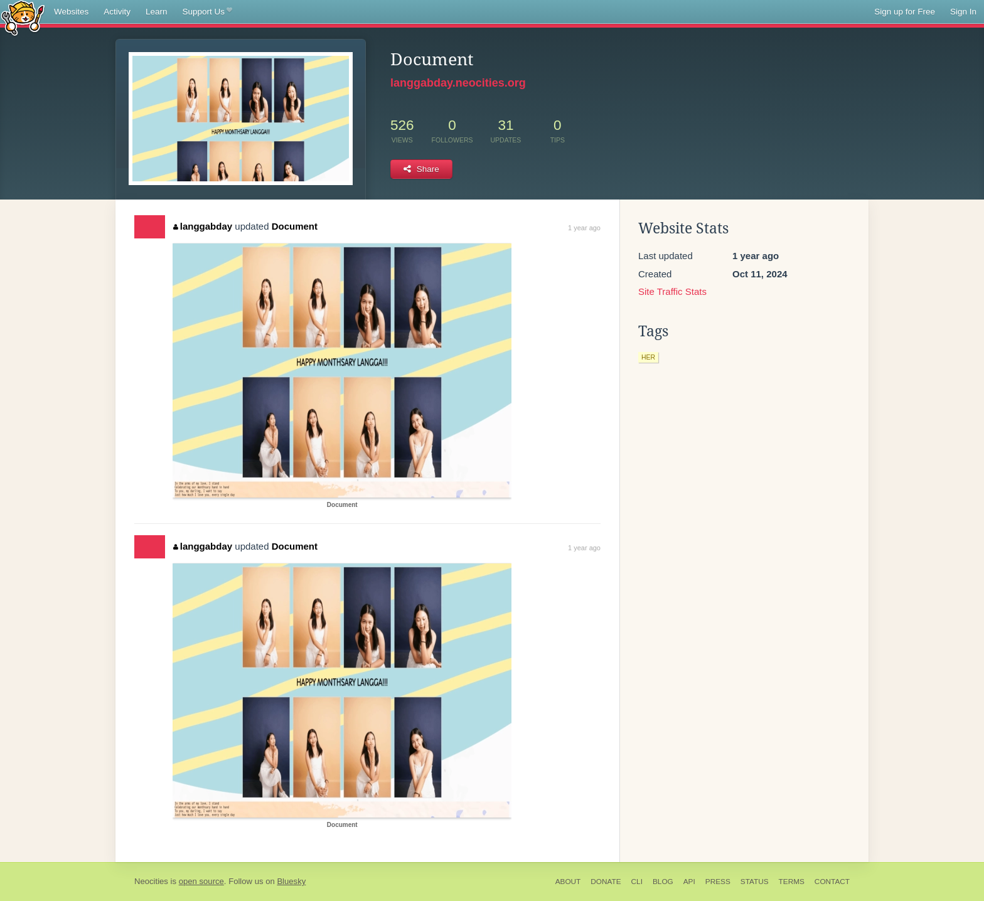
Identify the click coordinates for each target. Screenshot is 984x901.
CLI (637, 881)
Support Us (207, 12)
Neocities (151, 881)
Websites (71, 11)
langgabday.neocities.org (458, 83)
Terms (792, 881)
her (648, 357)
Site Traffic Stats (672, 291)
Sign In (963, 11)
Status (755, 881)
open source (201, 881)
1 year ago (584, 228)
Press (717, 881)
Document (295, 226)
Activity (117, 11)
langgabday (202, 226)
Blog (663, 881)
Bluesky (291, 881)
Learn (157, 11)
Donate (606, 881)
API (689, 881)
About (568, 881)
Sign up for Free (904, 11)
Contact (832, 881)
